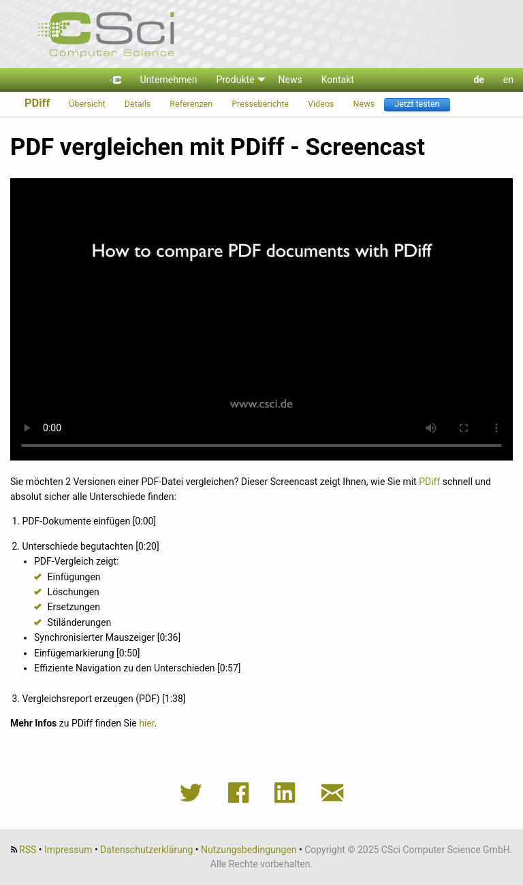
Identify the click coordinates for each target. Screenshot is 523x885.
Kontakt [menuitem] (337, 79)
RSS (27, 849)
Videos (321, 104)
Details (138, 104)
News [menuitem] (290, 79)
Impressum (68, 849)
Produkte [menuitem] (235, 79)
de (478, 79)
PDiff (37, 103)
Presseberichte (260, 104)
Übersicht (87, 104)
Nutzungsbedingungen (248, 849)
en (508, 79)
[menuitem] (116, 80)
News (364, 104)
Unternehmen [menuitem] (168, 79)
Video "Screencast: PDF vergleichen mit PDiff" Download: (261, 319)
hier (146, 723)
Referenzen (191, 104)
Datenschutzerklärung (146, 849)
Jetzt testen (416, 104)
